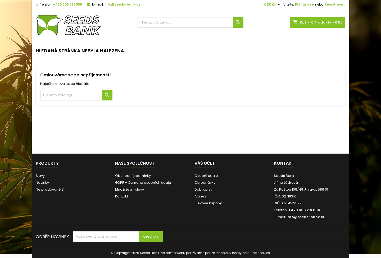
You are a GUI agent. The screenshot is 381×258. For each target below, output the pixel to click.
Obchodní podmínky (133, 175)
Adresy (200, 196)
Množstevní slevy (129, 189)
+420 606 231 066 (67, 4)
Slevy (40, 175)
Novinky (42, 182)
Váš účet (204, 163)
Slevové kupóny (208, 203)
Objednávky (204, 182)
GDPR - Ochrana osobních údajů (143, 182)
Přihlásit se (304, 4)
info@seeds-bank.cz (122, 4)
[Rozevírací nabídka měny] (272, 4)
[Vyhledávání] (190, 22)
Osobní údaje (206, 175)
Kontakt (121, 196)
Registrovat (335, 4)
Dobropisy (203, 189)
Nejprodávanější (50, 189)
